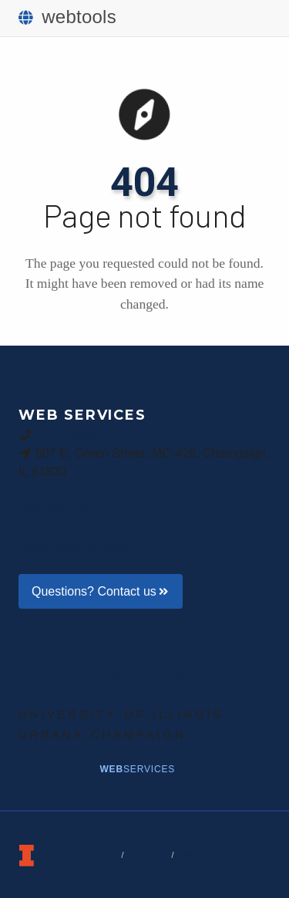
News (55, 769)
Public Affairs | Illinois (117, 684)
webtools (67, 16)
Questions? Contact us (101, 591)
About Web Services (83, 545)
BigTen (64, 752)
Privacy (147, 854)
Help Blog (54, 508)
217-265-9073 (74, 434)
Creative (169, 752)
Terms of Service (79, 854)
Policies (198, 854)
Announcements (72, 527)
